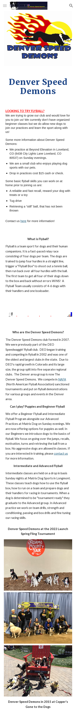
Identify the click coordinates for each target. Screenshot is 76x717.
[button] (5, 5)
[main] (38, 86)
